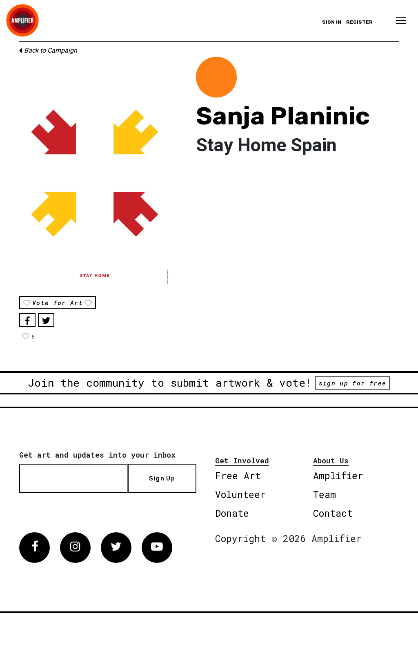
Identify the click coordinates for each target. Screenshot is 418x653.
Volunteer (240, 494)
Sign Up (162, 478)
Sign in (331, 22)
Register (359, 22)
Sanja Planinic (283, 116)
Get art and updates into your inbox (97, 455)
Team (324, 494)
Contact (333, 513)
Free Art (238, 475)
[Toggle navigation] (401, 20)
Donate (232, 513)
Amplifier (338, 475)
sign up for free (352, 383)
